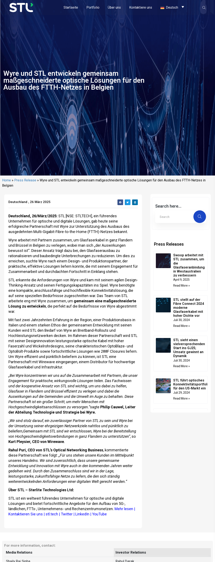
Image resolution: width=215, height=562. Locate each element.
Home (6, 218)
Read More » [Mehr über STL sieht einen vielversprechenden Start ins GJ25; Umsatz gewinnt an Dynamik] (181, 404)
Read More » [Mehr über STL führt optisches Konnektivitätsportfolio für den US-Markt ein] (181, 436)
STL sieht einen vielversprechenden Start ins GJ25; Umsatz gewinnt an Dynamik (189, 386)
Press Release (25, 218)
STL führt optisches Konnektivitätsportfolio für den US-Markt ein (191, 422)
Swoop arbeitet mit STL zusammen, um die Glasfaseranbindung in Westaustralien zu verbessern (189, 303)
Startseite (71, 7)
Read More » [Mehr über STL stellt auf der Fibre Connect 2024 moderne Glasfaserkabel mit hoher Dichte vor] (181, 363)
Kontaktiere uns (140, 7)
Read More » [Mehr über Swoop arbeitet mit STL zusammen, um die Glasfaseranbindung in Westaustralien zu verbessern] (181, 323)
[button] (120, 240)
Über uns (114, 7)
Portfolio (92, 7)
